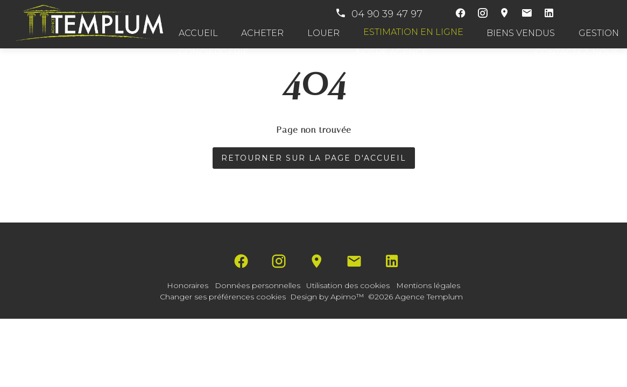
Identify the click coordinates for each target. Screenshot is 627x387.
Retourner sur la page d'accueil (313, 158)
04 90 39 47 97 (378, 14)
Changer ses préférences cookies (223, 297)
